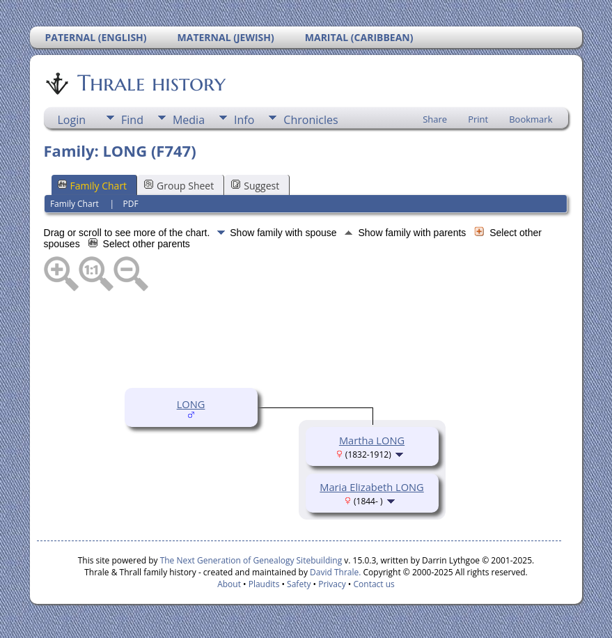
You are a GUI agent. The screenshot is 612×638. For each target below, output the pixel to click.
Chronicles (310, 119)
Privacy (332, 584)
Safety (299, 584)
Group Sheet (179, 185)
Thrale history (150, 83)
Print (478, 119)
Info (244, 119)
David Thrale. (334, 572)
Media (189, 119)
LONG (191, 404)
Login (72, 119)
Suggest (255, 185)
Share (435, 119)
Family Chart (92, 185)
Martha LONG (372, 440)
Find (132, 119)
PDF (130, 204)
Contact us (374, 584)
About (229, 584)
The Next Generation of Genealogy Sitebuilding (251, 560)
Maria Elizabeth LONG (371, 487)
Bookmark (530, 119)
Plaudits (264, 584)
